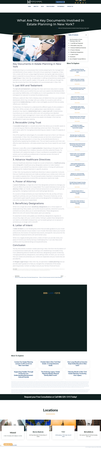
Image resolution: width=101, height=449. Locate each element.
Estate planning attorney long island (83, 389)
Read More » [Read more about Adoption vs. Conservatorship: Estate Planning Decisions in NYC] (77, 178)
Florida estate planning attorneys (15, 387)
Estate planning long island (44, 391)
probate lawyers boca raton (70, 385)
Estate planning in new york (35, 390)
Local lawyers (67, 391)
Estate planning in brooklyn (29, 390)
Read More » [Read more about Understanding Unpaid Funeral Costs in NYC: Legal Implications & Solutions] (77, 169)
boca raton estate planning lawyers (24, 385)
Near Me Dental (49, 381)
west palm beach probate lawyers (49, 385)
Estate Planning (36, 1)
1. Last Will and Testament (76, 43)
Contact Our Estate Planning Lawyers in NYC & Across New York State (77, 71)
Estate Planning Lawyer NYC (30, 381)
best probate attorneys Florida (38, 386)
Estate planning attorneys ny (22, 390)
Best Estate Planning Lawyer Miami (37, 382)
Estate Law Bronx (49, 389)
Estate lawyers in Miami (81, 387)
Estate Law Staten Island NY (14, 389)
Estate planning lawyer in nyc (15, 391)
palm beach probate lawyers (56, 385)
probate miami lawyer (56, 387)
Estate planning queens (57, 391)
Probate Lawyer (83, 385)
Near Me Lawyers (54, 381)
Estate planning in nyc (42, 390)
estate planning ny (59, 389)
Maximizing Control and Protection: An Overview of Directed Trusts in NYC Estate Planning (77, 145)
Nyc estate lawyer (81, 391)
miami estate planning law (36, 387)
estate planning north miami (85, 386)
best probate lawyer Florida (45, 386)
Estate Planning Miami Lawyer (23, 381)
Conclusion (72, 56)
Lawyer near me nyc (63, 391)
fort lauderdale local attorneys (29, 387)
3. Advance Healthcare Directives (78, 47)
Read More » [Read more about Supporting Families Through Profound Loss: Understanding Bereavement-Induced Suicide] (77, 102)
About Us (36, 6)
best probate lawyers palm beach (53, 386)
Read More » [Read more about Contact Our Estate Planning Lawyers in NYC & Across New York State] (77, 75)
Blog (42, 6)
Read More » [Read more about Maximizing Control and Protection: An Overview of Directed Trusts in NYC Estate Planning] (77, 149)
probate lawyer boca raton (78, 385)
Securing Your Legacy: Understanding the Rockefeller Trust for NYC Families (77, 127)
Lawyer (37, 2)
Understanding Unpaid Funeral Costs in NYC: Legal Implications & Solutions (77, 165)
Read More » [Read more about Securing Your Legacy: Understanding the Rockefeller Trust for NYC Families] (77, 131)
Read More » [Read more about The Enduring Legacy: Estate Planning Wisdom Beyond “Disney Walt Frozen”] (77, 112)
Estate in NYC (13, 445)
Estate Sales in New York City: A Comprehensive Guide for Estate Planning (77, 202)
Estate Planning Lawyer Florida (43, 381)
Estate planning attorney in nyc (75, 389)
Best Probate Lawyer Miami (29, 382)
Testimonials (60, 6)
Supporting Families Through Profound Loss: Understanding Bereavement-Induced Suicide (77, 98)
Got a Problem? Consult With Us (78, 59)
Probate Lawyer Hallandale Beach (60, 381)
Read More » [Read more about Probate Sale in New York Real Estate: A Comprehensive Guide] (77, 84)
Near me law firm (76, 391)
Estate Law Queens (39, 389)
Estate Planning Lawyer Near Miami (75, 381)
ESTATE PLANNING (17, 33)
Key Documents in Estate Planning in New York (76, 40)
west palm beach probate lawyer (40, 385)
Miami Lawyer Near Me (37, 381)
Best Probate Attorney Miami (22, 382)
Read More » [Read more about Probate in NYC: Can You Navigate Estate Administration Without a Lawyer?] (77, 159)
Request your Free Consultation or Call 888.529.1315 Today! (50, 397)
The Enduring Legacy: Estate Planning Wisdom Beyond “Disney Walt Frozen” (77, 108)
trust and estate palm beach (69, 387)
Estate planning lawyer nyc (30, 391)
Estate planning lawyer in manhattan (75, 390)
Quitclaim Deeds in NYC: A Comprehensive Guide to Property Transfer (77, 192)
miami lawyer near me (51, 387)
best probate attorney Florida (30, 386)
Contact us (70, 6)
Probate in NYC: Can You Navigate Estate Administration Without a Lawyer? (77, 155)
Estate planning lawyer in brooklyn (57, 390)
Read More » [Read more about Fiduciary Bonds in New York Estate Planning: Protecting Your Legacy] (77, 121)
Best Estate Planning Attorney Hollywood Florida (56, 382)
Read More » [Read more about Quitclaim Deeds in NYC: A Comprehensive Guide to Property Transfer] (77, 197)
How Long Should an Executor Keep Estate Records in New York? (77, 363)
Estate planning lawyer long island (23, 391)
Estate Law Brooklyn (44, 389)
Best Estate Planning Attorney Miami (45, 382)
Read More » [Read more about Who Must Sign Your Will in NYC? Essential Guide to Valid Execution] (77, 139)
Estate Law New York (27, 389)
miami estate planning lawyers (44, 387)
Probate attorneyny (85, 391)
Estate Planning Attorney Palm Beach (77, 382)
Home (29, 6)
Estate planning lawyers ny (37, 391)
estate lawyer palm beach (60, 386)
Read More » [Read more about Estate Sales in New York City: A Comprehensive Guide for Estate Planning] (77, 207)
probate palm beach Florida (62, 387)
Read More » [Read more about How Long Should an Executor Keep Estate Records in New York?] (77, 92)
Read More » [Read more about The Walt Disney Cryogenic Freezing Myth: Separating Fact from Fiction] (77, 187)
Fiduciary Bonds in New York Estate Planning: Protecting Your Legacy (77, 373)
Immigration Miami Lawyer (85, 382)
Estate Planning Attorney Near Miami (84, 381)
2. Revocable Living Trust (76, 45)
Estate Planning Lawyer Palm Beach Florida (67, 382)
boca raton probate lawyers (32, 385)
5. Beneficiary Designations (76, 52)
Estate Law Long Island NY (34, 389)
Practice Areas (50, 6)
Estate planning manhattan (51, 391)
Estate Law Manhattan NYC (21, 389)
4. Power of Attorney (75, 50)
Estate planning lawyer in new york (84, 390)
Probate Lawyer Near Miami (67, 381)
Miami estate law (75, 387)
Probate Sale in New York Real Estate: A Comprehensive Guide (50, 363)
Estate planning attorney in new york (66, 389)
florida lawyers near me (22, 387)
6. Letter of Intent (74, 54)
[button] (86, 35)
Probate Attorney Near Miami (14, 382)
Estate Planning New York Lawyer (15, 381)
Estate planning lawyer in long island (66, 390)
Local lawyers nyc (71, 391)
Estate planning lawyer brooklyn (49, 390)
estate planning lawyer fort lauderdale (69, 386)
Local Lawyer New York (54, 389)
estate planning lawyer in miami (78, 386)
